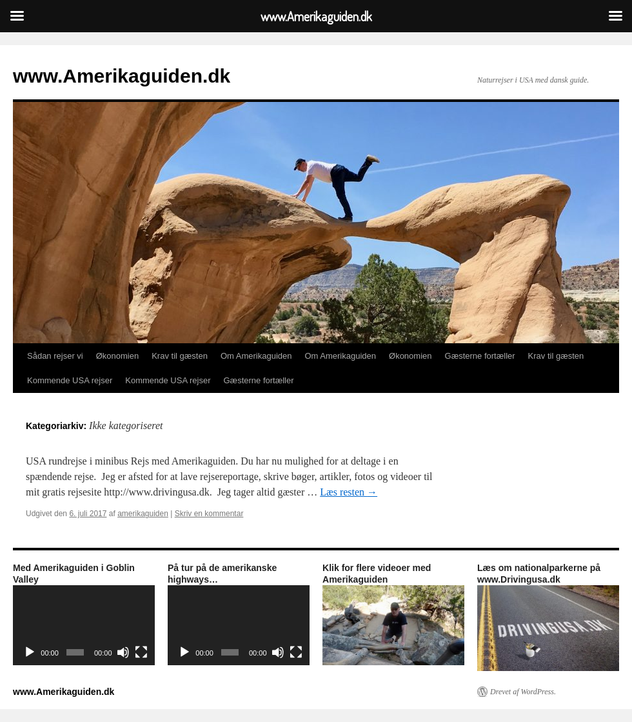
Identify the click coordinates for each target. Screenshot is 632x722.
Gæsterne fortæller (480, 356)
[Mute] (123, 652)
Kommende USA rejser (69, 380)
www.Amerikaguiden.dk (121, 75)
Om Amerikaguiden (256, 356)
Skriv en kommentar (209, 513)
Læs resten (348, 491)
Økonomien (117, 356)
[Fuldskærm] (141, 652)
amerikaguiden (142, 513)
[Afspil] (29, 652)
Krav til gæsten (180, 356)
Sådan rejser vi (55, 356)
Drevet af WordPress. (523, 691)
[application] (84, 625)
